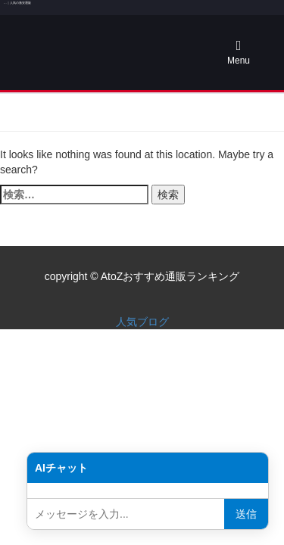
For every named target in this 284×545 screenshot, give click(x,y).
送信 (246, 514)
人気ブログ (142, 322)
